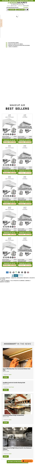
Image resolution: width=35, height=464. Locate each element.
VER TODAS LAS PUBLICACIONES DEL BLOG (17, 461)
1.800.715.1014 (13, 5)
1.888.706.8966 (26, 5)
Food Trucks (11, 387)
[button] (27, 461)
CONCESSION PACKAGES (23, 0)
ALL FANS (31, 0)
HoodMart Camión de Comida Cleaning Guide (14, 382)
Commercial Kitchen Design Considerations (13, 415)
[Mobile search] (25, 10)
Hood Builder (12, 9)
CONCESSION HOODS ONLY (14, 0)
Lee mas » (6, 377)
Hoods (10, 374)
